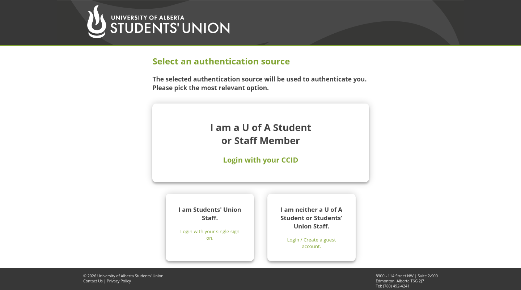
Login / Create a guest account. (311, 242)
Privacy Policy (119, 280)
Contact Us (93, 280)
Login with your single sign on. (210, 234)
